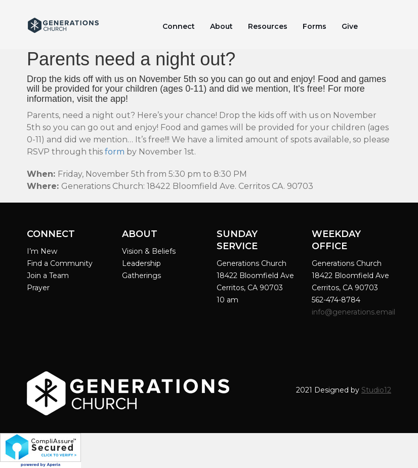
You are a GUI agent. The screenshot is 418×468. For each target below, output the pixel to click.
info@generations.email (354, 312)
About (221, 26)
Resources (267, 26)
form (114, 152)
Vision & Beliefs (149, 251)
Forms (314, 26)
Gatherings (141, 275)
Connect (178, 26)
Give (350, 26)
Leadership (141, 263)
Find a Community (60, 263)
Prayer (38, 287)
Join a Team (48, 275)
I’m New (42, 251)
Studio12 (376, 390)
